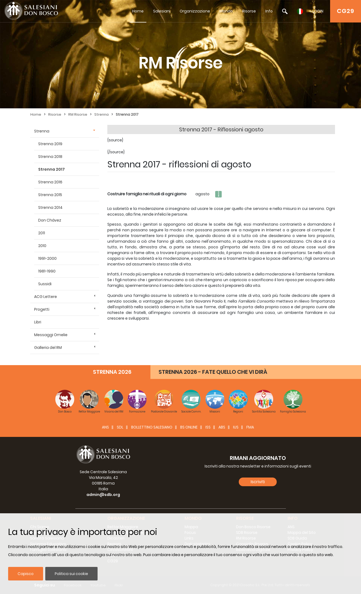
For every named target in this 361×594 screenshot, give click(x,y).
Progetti (41, 309)
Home (138, 11)
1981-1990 (47, 271)
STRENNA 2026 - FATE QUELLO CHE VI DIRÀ (213, 372)
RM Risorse (77, 114)
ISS (208, 427)
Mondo (226, 11)
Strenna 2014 (50, 207)
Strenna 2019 (50, 144)
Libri (37, 322)
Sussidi (44, 284)
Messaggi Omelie (50, 334)
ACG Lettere (45, 296)
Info (269, 11)
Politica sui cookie (71, 573)
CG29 (345, 11)
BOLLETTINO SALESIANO (151, 427)
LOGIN (317, 11)
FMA (250, 427)
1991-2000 (47, 258)
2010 (42, 245)
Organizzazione (195, 11)
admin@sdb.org (103, 494)
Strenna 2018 (50, 156)
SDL (120, 427)
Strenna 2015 (50, 194)
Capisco (26, 573)
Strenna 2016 (50, 182)
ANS (105, 427)
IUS (235, 427)
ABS (221, 427)
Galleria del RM (48, 347)
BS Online (189, 427)
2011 (41, 233)
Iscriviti (258, 482)
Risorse (249, 11)
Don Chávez (49, 220)
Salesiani (161, 11)
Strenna (101, 114)
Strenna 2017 (127, 114)
